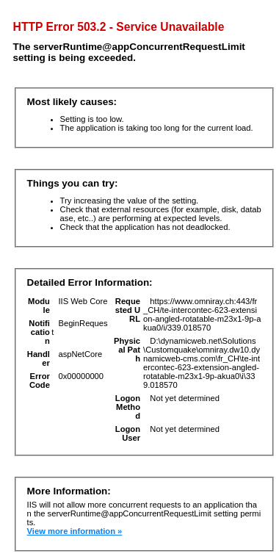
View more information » (75, 531)
